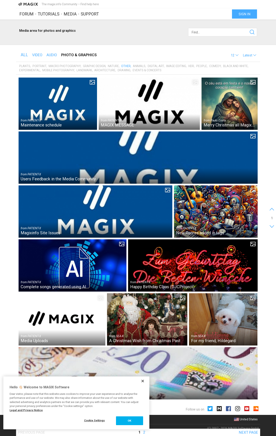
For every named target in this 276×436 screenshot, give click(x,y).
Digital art (156, 66)
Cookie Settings (94, 420)
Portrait (39, 66)
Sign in (244, 14)
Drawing (124, 70)
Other (126, 66)
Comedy (215, 66)
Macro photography (65, 66)
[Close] (142, 381)
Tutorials (48, 14)
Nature (113, 66)
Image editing (176, 66)
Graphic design (94, 66)
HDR (191, 66)
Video (37, 55)
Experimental (29, 70)
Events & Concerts (147, 70)
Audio (52, 55)
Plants (24, 66)
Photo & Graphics (79, 55)
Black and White (235, 66)
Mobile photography (58, 70)
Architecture (104, 70)
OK (129, 420)
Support (90, 14)
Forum (26, 14)
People (201, 66)
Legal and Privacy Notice (26, 410)
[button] (235, 55)
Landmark (84, 70)
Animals (139, 66)
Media (70, 14)
